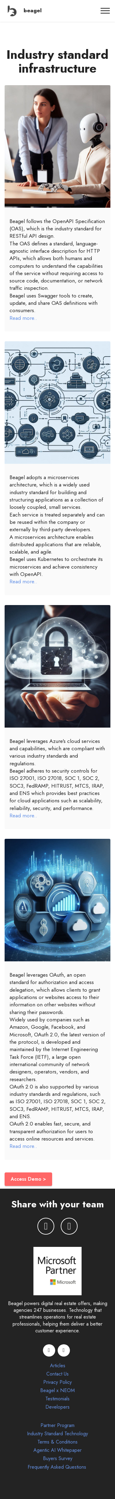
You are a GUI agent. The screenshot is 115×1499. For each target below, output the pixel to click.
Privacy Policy (57, 1382)
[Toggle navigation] (105, 11)
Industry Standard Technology (57, 1433)
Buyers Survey (57, 1458)
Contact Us (57, 1373)
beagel (33, 10)
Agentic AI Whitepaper (57, 1450)
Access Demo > (28, 1179)
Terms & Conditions (57, 1441)
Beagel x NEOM (57, 1390)
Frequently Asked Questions (58, 1467)
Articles (57, 1365)
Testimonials (57, 1398)
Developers (57, 1406)
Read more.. (23, 318)
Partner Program (57, 1425)
